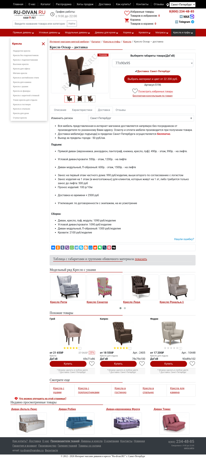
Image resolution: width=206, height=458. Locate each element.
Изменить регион (62, 118)
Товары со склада (89, 445)
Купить (68, 363)
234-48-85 (181, 11)
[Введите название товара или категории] (39, 23)
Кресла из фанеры (21, 91)
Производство (47, 445)
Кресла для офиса (21, 69)
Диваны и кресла (91, 441)
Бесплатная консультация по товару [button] (153, 95)
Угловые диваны (49, 32)
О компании (111, 441)
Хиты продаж (85, 4)
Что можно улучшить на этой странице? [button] (42, 398)
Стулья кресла (20, 118)
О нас (31, 4)
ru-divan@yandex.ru (32, 450)
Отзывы (159, 4)
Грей (52, 318)
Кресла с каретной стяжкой (26, 95)
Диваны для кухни (106, 32)
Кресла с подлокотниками (25, 60)
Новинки (139, 441)
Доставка (105, 4)
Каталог (46, 4)
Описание (60, 110)
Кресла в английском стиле (26, 78)
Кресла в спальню (21, 109)
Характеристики (82, 110)
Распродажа (63, 4)
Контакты (142, 4)
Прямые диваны (23, 32)
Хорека (128, 32)
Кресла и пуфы (183, 32)
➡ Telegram (184, 21)
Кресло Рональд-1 (172, 302)
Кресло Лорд (131, 302)
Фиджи (154, 318)
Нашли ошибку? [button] (184, 239)
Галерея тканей (67, 445)
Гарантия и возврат (24, 445)
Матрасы (162, 32)
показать (141, 259)
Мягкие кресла (20, 73)
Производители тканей (65, 441)
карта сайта (189, 448)
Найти (71, 23)
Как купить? (123, 4)
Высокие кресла (20, 64)
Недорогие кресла (21, 51)
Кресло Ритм (58, 302)
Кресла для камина (22, 82)
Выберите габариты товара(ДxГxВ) (152, 55)
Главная (18, 4)
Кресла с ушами (20, 86)
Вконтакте (51, 450)
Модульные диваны (77, 32)
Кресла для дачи (21, 113)
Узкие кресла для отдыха (25, 100)
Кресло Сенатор (97, 302)
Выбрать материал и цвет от (153, 79)
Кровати (145, 32)
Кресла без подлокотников (25, 55)
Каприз (104, 318)
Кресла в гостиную (22, 104)
